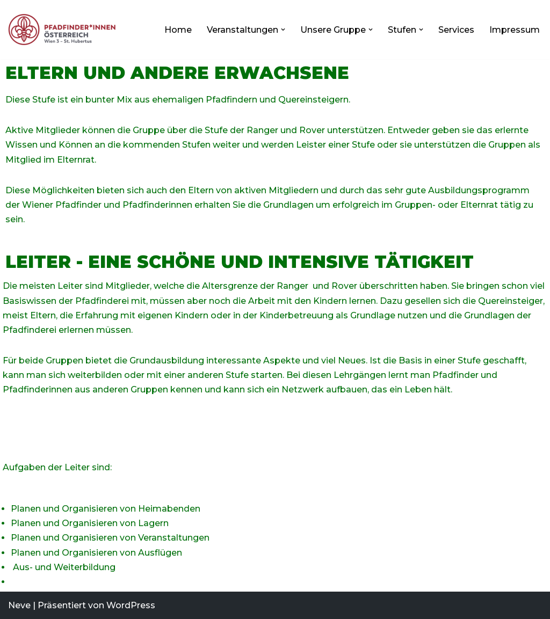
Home (178, 30)
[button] (283, 29)
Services (456, 30)
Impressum (514, 30)
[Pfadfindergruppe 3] (64, 29)
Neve (19, 605)
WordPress (130, 605)
